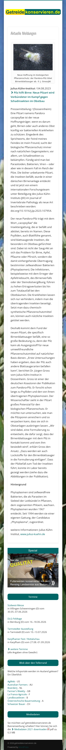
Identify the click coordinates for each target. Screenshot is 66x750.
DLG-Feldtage (15, 618)
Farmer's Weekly (16, 691)
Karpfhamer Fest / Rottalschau (24, 638)
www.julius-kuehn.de (32, 534)
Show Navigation (51, 27)
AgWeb (11, 681)
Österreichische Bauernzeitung (24, 700)
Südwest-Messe (16, 605)
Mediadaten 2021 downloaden (29, 729)
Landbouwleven (16, 697)
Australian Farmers (18, 684)
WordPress (24, 747)
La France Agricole (17, 694)
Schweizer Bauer (16, 704)
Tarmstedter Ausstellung (20, 628)
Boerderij (12, 687)
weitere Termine (18, 649)
